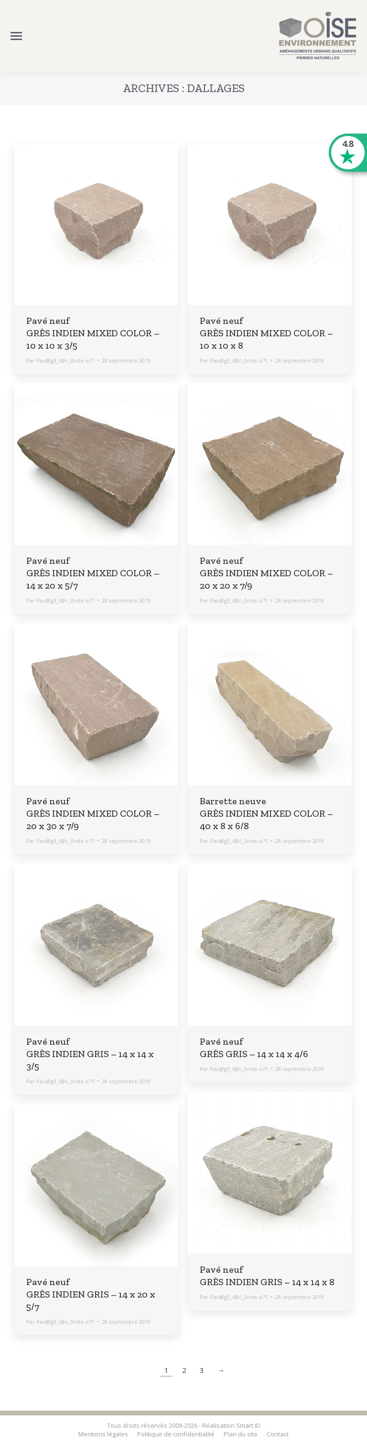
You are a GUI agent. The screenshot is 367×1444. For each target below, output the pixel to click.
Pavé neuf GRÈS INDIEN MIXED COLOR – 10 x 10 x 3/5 (93, 333)
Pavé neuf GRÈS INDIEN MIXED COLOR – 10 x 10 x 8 (266, 333)
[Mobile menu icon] (16, 36)
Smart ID (248, 1425)
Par (60, 360)
